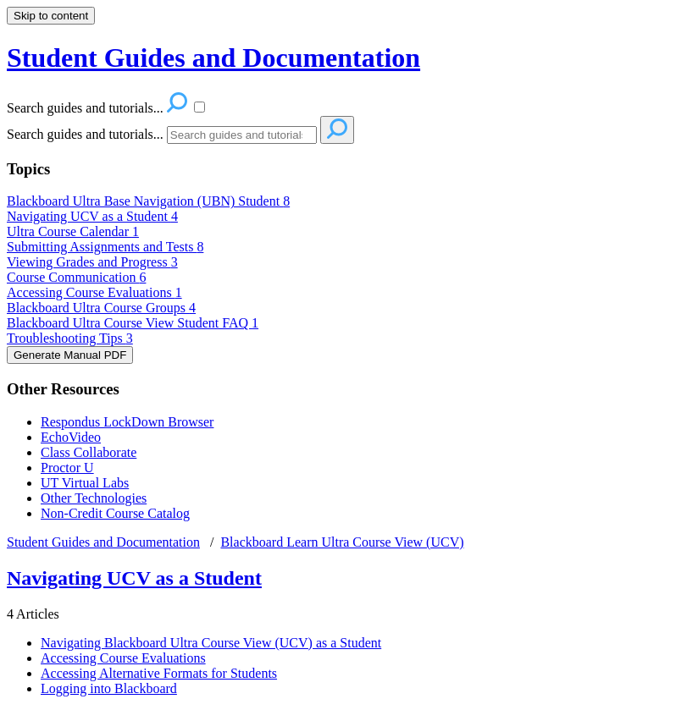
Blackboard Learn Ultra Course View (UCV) (341, 542)
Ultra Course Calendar (73, 231)
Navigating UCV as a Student (92, 216)
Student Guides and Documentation (103, 542)
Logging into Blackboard (109, 688)
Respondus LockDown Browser (127, 422)
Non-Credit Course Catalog (115, 513)
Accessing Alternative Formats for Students (159, 673)
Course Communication (76, 277)
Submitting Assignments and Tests (105, 246)
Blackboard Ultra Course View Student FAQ (132, 323)
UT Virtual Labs (85, 483)
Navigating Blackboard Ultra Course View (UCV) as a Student (211, 643)
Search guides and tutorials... (85, 134)
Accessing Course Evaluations (94, 292)
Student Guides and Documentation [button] (213, 57)
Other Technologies (94, 498)
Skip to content (51, 15)
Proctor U (67, 467)
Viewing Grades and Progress (92, 262)
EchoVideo (71, 437)
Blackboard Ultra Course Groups (101, 307)
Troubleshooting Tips (70, 338)
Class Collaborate (88, 452)
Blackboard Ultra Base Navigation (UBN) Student (148, 201)
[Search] (242, 135)
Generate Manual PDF (70, 355)
